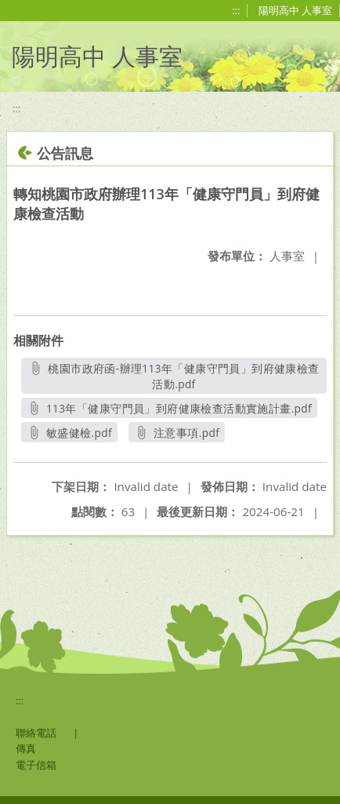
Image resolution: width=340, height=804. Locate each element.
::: (236, 10)
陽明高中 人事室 (295, 10)
